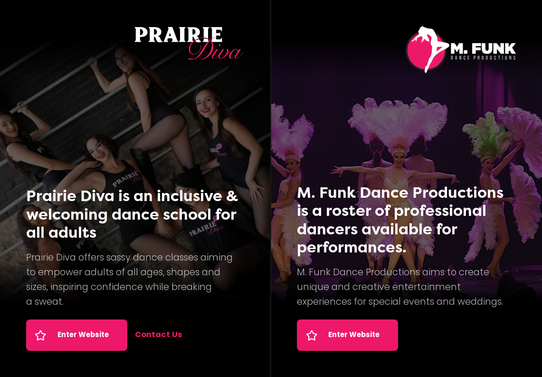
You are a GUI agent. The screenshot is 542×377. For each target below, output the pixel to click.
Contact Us (158, 335)
